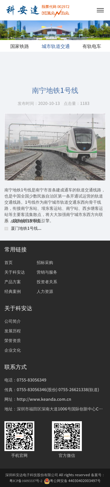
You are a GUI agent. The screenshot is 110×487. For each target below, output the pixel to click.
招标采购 (45, 262)
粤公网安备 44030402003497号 (72, 480)
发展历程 (12, 331)
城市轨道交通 (56, 45)
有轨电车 (91, 45)
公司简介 (12, 321)
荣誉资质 (12, 340)
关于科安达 (14, 272)
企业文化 (12, 350)
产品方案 (12, 281)
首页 (8, 262)
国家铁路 (19, 45)
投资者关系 (47, 281)
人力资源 (45, 291)
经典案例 (12, 291)
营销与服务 (47, 272)
